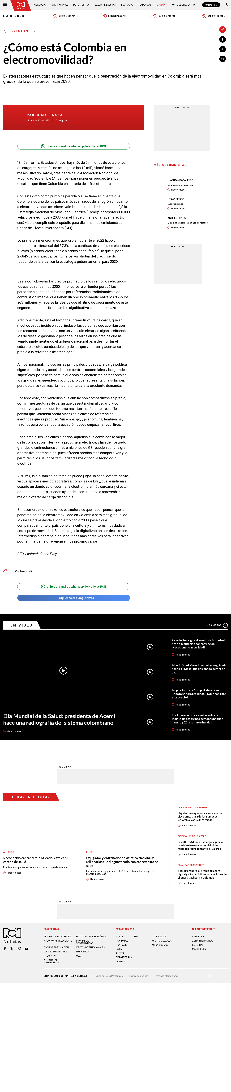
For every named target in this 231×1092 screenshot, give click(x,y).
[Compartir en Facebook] (222, 39)
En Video (21, 625)
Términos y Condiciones (166, 976)
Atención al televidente (58, 940)
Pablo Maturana (45, 115)
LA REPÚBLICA (159, 936)
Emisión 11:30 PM (213, 16)
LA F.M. (119, 949)
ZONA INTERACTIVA (202, 940)
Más (217, 625)
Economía (127, 5)
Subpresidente (175, 203)
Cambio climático (24, 571)
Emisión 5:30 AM (64, 16)
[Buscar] (226, 5)
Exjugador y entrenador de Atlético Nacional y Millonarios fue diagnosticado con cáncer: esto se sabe (122, 862)
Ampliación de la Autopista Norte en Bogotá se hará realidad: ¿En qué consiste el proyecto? (199, 694)
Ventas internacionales (90, 947)
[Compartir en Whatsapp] (222, 59)
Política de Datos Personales (108, 976)
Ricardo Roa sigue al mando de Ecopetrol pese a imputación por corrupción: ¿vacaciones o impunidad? (198, 644)
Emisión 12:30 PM (114, 16)
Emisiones (14, 16)
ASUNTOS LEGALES (162, 940)
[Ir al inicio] (20, 5)
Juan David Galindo (180, 180)
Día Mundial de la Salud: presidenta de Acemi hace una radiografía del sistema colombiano (59, 719)
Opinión (161, 5)
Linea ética (82, 951)
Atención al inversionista (52, 961)
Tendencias (144, 5)
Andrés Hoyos (176, 217)
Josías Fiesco (175, 199)
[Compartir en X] (222, 49)
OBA (78, 956)
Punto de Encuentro (183, 5)
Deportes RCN (81, 5)
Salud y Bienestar (105, 5)
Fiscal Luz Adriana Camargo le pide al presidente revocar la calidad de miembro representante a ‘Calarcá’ (200, 845)
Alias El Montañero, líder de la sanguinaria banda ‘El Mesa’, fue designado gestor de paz (199, 669)
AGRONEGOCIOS (160, 945)
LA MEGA (120, 961)
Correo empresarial (56, 951)
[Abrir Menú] (5, 5)
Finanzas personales (191, 865)
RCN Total (122, 940)
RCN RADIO (121, 945)
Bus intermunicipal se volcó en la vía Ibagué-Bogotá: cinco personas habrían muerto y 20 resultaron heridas (197, 719)
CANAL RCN (211, 5)
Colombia (40, 5)
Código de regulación (56, 947)
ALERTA (120, 953)
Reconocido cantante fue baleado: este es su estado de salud (35, 860)
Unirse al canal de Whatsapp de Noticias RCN (73, 146)
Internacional (59, 5)
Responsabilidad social (58, 936)
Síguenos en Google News (73, 598)
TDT (136, 936)
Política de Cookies (138, 976)
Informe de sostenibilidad (84, 942)
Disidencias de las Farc (192, 836)
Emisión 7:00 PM (164, 16)
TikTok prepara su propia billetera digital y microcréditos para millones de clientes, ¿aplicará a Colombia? (202, 874)
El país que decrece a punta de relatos (187, 222)
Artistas (8, 852)
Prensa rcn (50, 956)
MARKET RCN (199, 949)
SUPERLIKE (197, 945)
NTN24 (119, 936)
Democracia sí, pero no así (181, 184)
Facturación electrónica (91, 936)
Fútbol (90, 852)
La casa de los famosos (192, 807)
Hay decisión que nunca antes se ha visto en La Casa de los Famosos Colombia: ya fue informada (200, 816)
